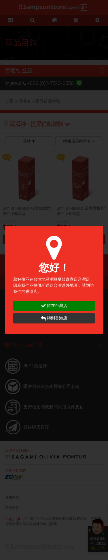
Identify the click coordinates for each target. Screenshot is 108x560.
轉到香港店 (54, 318)
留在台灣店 (54, 305)
